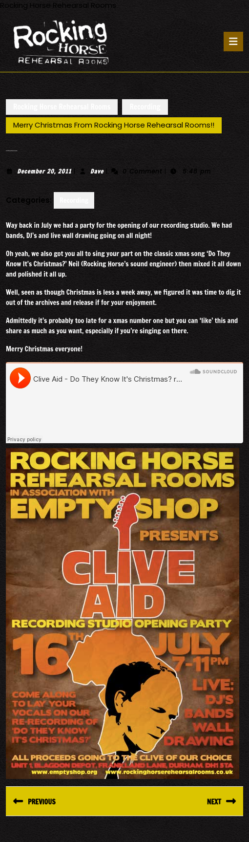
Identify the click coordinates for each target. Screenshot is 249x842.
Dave (97, 171)
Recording (144, 107)
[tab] (233, 41)
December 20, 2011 (44, 171)
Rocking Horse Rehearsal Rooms (61, 107)
